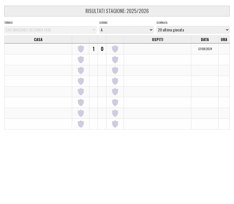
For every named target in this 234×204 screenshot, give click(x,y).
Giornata (162, 23)
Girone (103, 23)
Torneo (8, 23)
